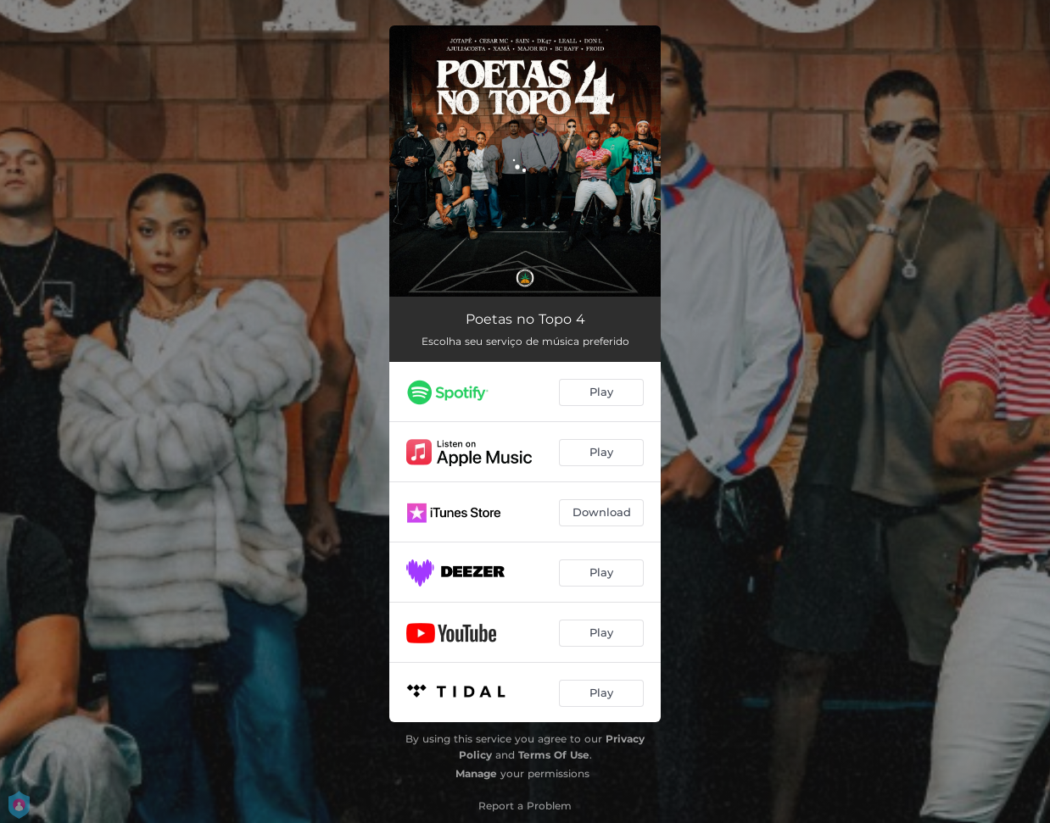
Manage (476, 773)
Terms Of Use (553, 754)
